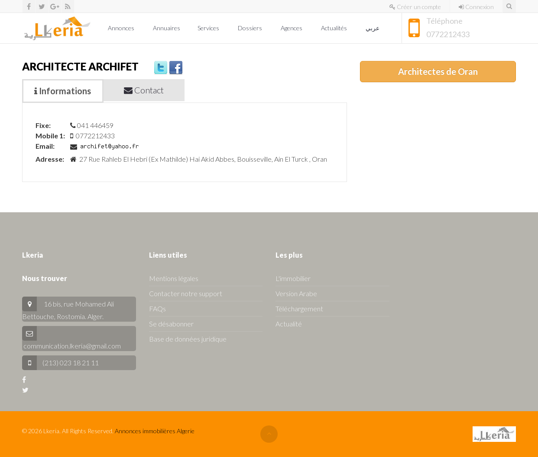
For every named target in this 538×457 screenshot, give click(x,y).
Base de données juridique (188, 339)
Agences (292, 28)
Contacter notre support (185, 293)
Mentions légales (173, 278)
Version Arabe (296, 293)
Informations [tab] (62, 91)
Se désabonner (171, 324)
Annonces (122, 28)
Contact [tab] (144, 90)
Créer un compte (415, 6)
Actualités (334, 28)
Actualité (288, 324)
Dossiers (250, 28)
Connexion (476, 6)
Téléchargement (299, 308)
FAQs (157, 308)
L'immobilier (293, 278)
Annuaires (166, 28)
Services (209, 28)
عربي (373, 28)
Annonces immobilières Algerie (154, 431)
